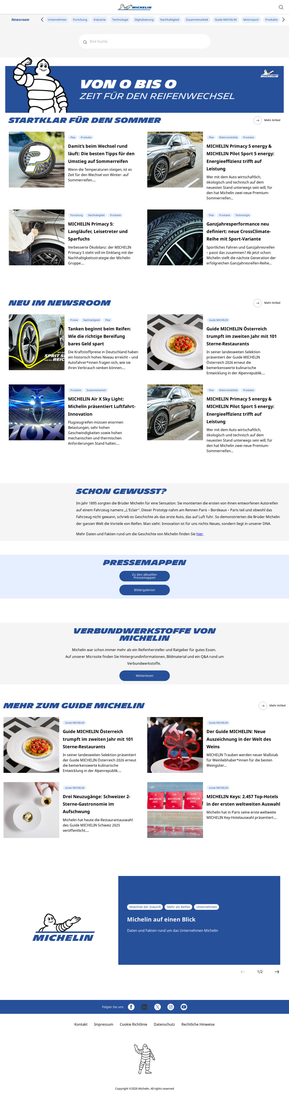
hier (199, 534)
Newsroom (20, 19)
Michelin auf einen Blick (161, 919)
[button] (281, 7)
